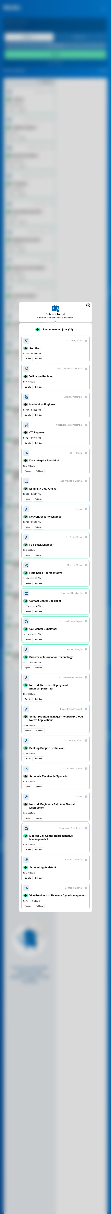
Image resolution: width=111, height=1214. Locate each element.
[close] (88, 305)
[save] (86, 341)
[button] (55, 349)
